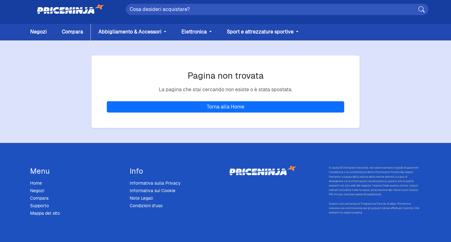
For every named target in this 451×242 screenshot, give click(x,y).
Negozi (38, 32)
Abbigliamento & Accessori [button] (130, 32)
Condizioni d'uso (146, 205)
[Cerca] (421, 9)
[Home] (70, 9)
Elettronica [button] (194, 32)
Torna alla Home (225, 106)
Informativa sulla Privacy (155, 183)
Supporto (39, 205)
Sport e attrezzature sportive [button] (261, 32)
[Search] (277, 9)
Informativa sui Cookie (152, 190)
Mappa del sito (45, 213)
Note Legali (141, 198)
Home (36, 183)
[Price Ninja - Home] (275, 171)
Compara (72, 32)
